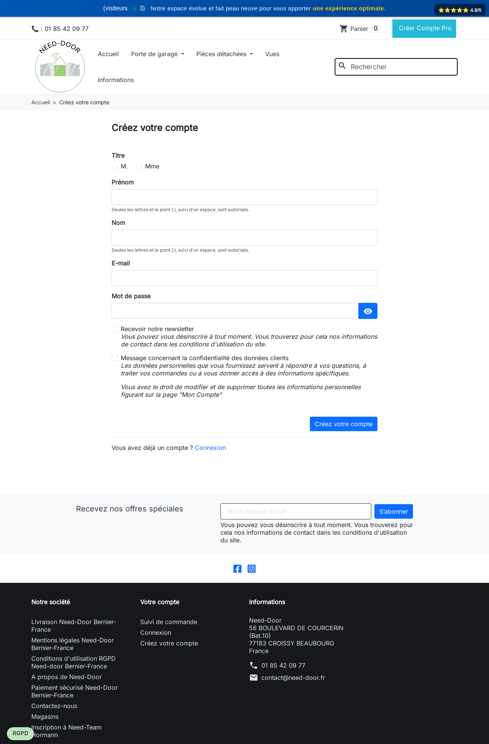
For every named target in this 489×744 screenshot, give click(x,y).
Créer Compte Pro (424, 28)
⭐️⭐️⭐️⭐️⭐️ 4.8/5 (459, 10)
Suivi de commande (168, 622)
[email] (244, 278)
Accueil (108, 54)
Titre (118, 155)
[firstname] (244, 197)
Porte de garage (155, 54)
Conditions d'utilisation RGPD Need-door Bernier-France (73, 662)
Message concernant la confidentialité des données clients (249, 376)
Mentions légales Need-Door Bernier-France (72, 644)
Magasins (44, 716)
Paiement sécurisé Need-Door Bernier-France (74, 691)
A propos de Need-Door (66, 677)
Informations (116, 80)
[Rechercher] (396, 67)
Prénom (123, 182)
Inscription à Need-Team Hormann (66, 731)
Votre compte (159, 602)
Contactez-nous (54, 706)
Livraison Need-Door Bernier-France (73, 625)
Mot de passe (131, 296)
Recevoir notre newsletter (249, 336)
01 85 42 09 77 (283, 665)
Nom (118, 222)
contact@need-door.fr (293, 677)
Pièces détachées (222, 54)
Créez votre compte (343, 424)
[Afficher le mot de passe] (367, 311)
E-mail (121, 263)
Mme (152, 166)
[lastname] (244, 238)
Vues (272, 54)
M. (124, 166)
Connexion (210, 447)
